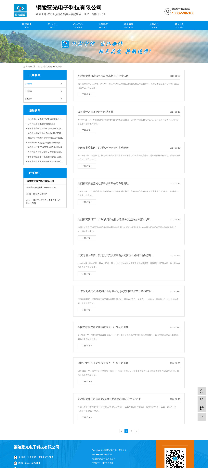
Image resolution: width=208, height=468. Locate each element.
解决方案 (128, 26)
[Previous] (121, 431)
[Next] (136, 431)
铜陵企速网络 (108, 463)
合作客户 (103, 26)
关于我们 (52, 26)
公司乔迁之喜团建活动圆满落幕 (41, 124)
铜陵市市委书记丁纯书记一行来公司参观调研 (46, 128)
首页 (40, 66)
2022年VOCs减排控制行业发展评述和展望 (46, 142)
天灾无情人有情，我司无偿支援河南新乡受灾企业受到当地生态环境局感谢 (46, 152)
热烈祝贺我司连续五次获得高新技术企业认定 (46, 119)
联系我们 (179, 26)
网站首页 (27, 26)
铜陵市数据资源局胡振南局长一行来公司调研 (46, 161)
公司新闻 (58, 66)
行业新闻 (28, 91)
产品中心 (77, 26)
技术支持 (28, 99)
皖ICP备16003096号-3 (102, 454)
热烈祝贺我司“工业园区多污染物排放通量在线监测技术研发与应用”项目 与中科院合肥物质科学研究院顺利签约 (46, 147)
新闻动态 (154, 26)
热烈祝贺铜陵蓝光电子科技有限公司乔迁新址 (46, 133)
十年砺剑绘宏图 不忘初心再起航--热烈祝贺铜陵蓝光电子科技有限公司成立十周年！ (46, 157)
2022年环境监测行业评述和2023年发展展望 (46, 138)
